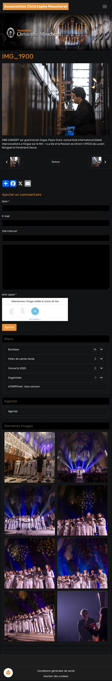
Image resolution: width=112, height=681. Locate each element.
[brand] (36, 6)
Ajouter (9, 327)
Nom (5, 201)
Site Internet (9, 231)
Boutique (13, 349)
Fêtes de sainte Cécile (21, 358)
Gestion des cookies (56, 676)
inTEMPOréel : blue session (24, 386)
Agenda (13, 411)
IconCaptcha (34, 319)
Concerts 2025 (17, 368)
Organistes (15, 377)
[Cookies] (8, 672)
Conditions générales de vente (56, 671)
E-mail (6, 216)
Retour (56, 162)
